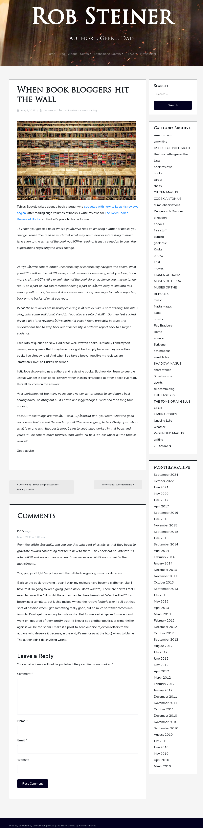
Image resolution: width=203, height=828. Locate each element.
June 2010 (161, 747)
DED (20, 531)
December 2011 (165, 696)
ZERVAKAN (162, 446)
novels (84, 110)
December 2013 (165, 570)
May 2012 (161, 665)
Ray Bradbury (163, 325)
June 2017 (161, 500)
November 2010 (165, 722)
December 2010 (165, 715)
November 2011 (165, 703)
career (158, 180)
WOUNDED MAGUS (169, 433)
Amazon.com (162, 135)
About (72, 54)
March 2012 (162, 677)
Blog (61, 54)
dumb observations (167, 205)
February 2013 (164, 620)
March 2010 (162, 766)
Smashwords (163, 376)
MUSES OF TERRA (167, 281)
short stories (162, 370)
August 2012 (163, 646)
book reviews (71, 110)
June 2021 (161, 487)
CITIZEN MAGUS (166, 192)
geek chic (160, 243)
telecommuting (164, 389)
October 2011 (164, 709)
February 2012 (164, 684)
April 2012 (161, 671)
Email (22, 740)
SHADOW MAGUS (167, 363)
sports (158, 382)
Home (51, 54)
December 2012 (165, 627)
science (159, 338)
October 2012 (164, 633)
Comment (25, 674)
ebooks (159, 224)
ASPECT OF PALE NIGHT (172, 148)
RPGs (130, 54)
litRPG (158, 256)
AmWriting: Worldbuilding (118, 484)
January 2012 (163, 690)
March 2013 (162, 614)
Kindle (158, 249)
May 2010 (161, 754)
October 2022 (164, 481)
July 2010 (161, 741)
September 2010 (166, 728)
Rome (158, 332)
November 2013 (165, 576)
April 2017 (161, 506)
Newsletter (148, 54)
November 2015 (165, 525)
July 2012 (161, 652)
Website (23, 760)
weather (159, 427)
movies (159, 268)
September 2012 (166, 639)
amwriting (160, 141)
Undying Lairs (163, 420)
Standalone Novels (107, 54)
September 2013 (166, 589)
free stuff (160, 230)
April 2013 (161, 608)
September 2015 (166, 532)
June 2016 (161, 519)
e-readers (161, 218)
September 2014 (166, 544)
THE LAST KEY (164, 395)
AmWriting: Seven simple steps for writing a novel (37, 487)
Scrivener (160, 344)
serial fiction (162, 357)
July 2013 (161, 595)
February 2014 (164, 557)
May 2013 (161, 601)
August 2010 (163, 734)
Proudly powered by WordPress (27, 825)
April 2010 (161, 760)
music (158, 300)
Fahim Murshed (87, 825)
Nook (157, 313)
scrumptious (162, 351)
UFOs (158, 408)
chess (158, 186)
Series (84, 54)
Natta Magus (163, 306)
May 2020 (161, 494)
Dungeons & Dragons (168, 211)
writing (93, 110)
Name (22, 721)
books (158, 173)
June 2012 (161, 658)
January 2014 (163, 563)
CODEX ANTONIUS (168, 199)
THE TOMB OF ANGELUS (172, 401)
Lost (157, 262)
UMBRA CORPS (165, 414)
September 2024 (166, 475)
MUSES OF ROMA (167, 275)
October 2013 (164, 582)
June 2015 (161, 538)
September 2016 (166, 513)
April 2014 (161, 551)
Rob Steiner (102, 18)
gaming (159, 237)
